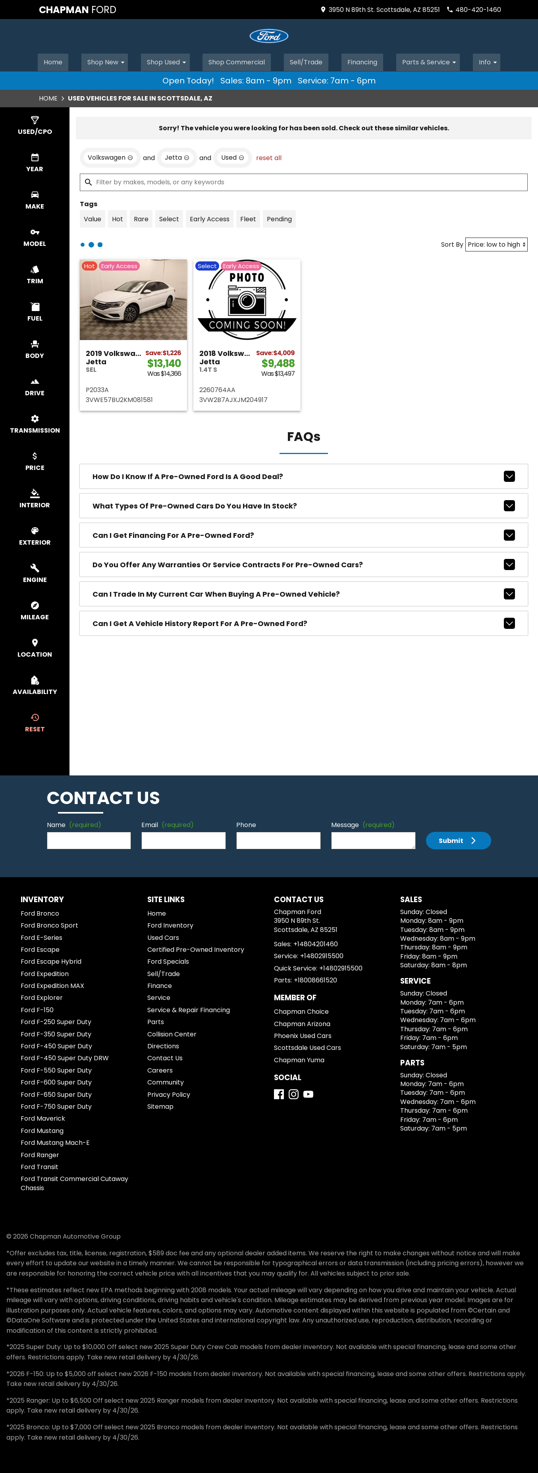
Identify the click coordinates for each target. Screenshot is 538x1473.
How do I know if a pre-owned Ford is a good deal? (304, 475)
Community (165, 1081)
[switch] (34, 124)
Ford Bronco (40, 912)
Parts (155, 1020)
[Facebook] (278, 1093)
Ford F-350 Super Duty (56, 1033)
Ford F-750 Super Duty (56, 1105)
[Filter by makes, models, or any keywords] (304, 181)
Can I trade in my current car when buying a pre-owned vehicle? (304, 592)
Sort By (452, 243)
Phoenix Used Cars (303, 1034)
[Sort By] (496, 243)
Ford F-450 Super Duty (56, 1045)
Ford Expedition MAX (52, 984)
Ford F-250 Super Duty (56, 1020)
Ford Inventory (170, 924)
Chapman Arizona (302, 1022)
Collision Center (172, 1033)
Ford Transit (39, 1165)
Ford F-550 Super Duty (56, 1069)
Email (167, 823)
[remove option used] (232, 156)
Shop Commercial (236, 60)
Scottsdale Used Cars (307, 1046)
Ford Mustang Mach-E (55, 1141)
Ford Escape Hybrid (51, 960)
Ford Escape (40, 948)
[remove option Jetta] (177, 156)
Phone (246, 823)
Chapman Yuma (299, 1058)
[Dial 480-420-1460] (473, 10)
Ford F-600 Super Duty (56, 1081)
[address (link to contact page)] (380, 10)
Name (74, 823)
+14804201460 (315, 942)
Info (490, 60)
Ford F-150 (37, 1008)
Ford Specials (168, 960)
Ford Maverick (43, 1117)
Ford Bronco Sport (49, 924)
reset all (269, 156)
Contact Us (165, 1056)
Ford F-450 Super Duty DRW (65, 1056)
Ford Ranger (40, 1153)
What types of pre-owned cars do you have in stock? (304, 504)
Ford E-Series (41, 936)
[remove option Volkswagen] (110, 156)
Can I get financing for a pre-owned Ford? (304, 533)
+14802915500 (321, 954)
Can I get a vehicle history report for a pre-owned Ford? (304, 622)
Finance (159, 984)
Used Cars (163, 936)
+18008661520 (315, 979)
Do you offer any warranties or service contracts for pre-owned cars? (304, 563)
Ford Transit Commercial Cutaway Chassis (74, 1182)
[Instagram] (293, 1093)
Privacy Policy (168, 1093)
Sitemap (160, 1105)
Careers (160, 1069)
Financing (363, 60)
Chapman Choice (301, 1010)
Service (158, 996)
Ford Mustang (42, 1129)
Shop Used (168, 60)
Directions (163, 1045)
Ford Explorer (42, 996)
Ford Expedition (45, 972)
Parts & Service (432, 60)
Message (363, 823)
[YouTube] (308, 1093)
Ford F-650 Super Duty (56, 1093)
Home (52, 60)
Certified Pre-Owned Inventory (195, 948)
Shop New (107, 60)
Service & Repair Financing (188, 1008)
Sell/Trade (306, 60)
